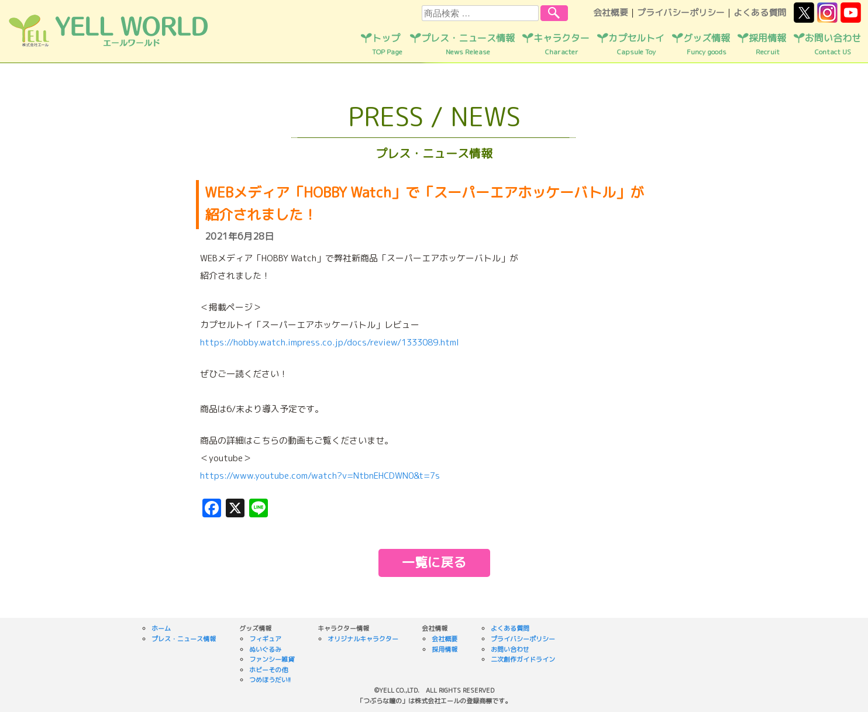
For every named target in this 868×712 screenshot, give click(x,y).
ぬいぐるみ (265, 649)
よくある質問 (759, 12)
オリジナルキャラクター (363, 639)
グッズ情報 (706, 44)
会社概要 (610, 12)
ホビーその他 (268, 670)
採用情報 (767, 44)
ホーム (161, 628)
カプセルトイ (636, 44)
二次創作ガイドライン (523, 659)
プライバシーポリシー (681, 12)
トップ (387, 44)
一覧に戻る (434, 562)
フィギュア (265, 639)
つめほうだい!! (270, 680)
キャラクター (561, 44)
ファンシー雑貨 (271, 659)
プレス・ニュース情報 (468, 44)
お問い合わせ (833, 44)
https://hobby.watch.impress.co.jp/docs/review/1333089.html (329, 342)
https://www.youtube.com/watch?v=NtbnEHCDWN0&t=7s (320, 475)
